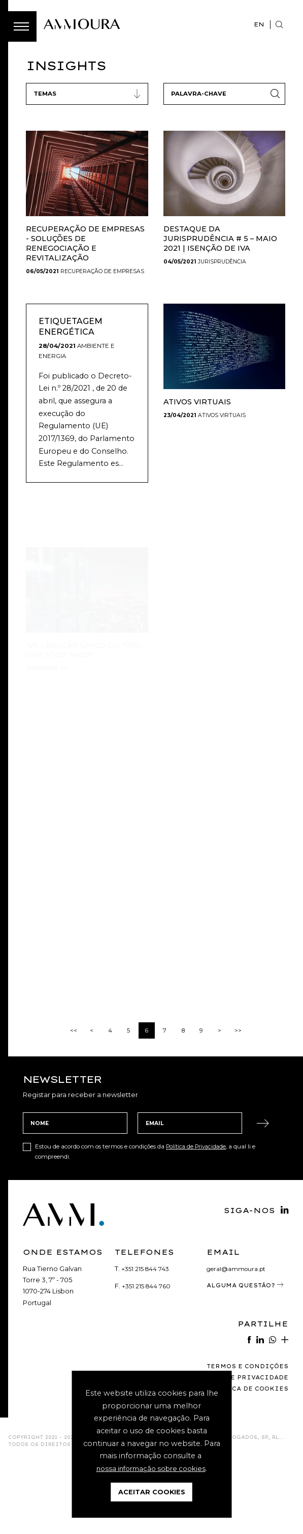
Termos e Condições (243, 1435)
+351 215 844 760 (148, 1355)
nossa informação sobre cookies (151, 1468)
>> (238, 1100)
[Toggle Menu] (21, 26)
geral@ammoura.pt (239, 1338)
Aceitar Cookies (151, 1492)
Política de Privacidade (198, 1216)
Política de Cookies (242, 1458)
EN (257, 24)
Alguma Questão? (244, 1357)
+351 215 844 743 (146, 1338)
